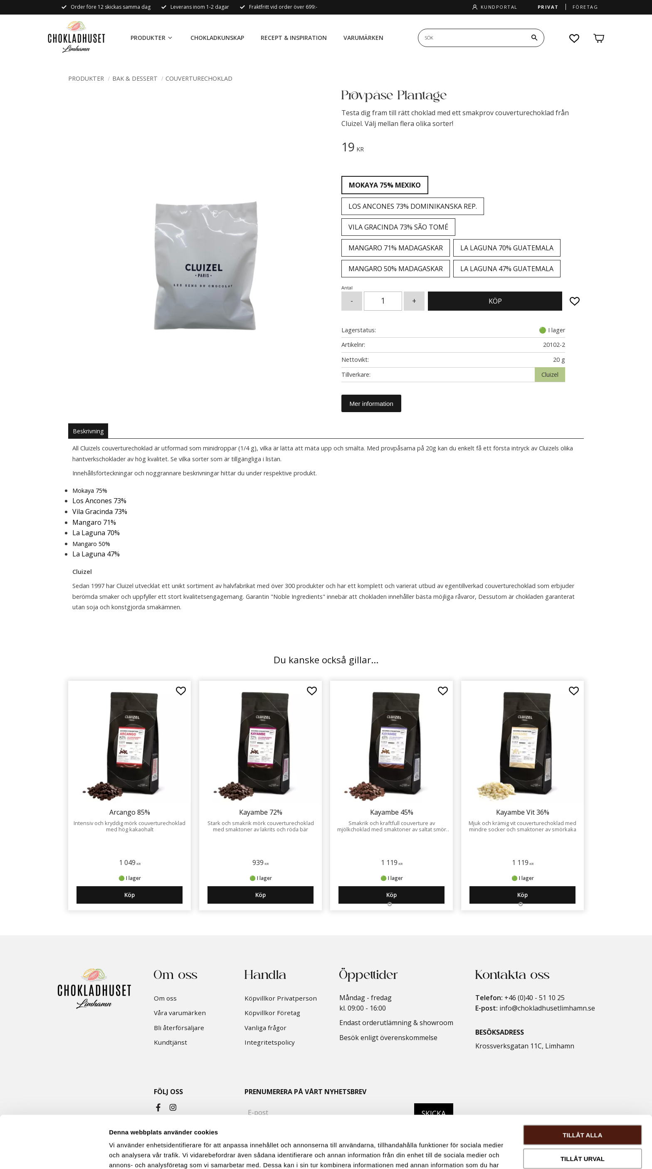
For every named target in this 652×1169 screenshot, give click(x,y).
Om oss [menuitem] (165, 998)
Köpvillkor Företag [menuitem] (272, 1012)
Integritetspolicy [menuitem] (269, 1042)
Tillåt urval (583, 1109)
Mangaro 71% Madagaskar (395, 247)
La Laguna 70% (96, 532)
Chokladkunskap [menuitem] (217, 38)
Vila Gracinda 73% (99, 511)
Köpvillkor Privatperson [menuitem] (280, 998)
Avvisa (582, 1132)
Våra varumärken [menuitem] (180, 1012)
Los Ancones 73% (99, 500)
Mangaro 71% (94, 522)
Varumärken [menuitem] (363, 38)
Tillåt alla (582, 1085)
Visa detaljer (451, 1152)
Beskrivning (88, 431)
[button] (574, 38)
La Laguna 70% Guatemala (506, 247)
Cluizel (549, 374)
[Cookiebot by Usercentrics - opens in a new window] (53, 1153)
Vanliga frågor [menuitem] (265, 1027)
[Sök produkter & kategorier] (471, 38)
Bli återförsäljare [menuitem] (179, 1027)
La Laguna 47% (96, 554)
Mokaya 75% (89, 490)
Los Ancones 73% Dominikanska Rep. (412, 206)
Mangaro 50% (91, 544)
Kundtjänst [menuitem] (170, 1042)
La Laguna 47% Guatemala (506, 268)
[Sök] (534, 38)
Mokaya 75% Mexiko (385, 185)
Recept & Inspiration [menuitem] (294, 38)
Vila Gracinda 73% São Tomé (398, 227)
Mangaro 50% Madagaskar (395, 268)
